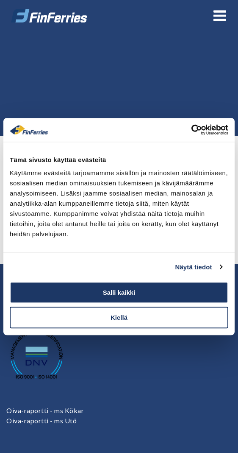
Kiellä (119, 317)
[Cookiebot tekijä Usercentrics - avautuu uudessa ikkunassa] (191, 129)
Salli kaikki (119, 292)
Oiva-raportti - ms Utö (41, 421)
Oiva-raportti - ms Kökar (45, 410)
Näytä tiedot (193, 267)
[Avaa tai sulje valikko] (219, 16)
